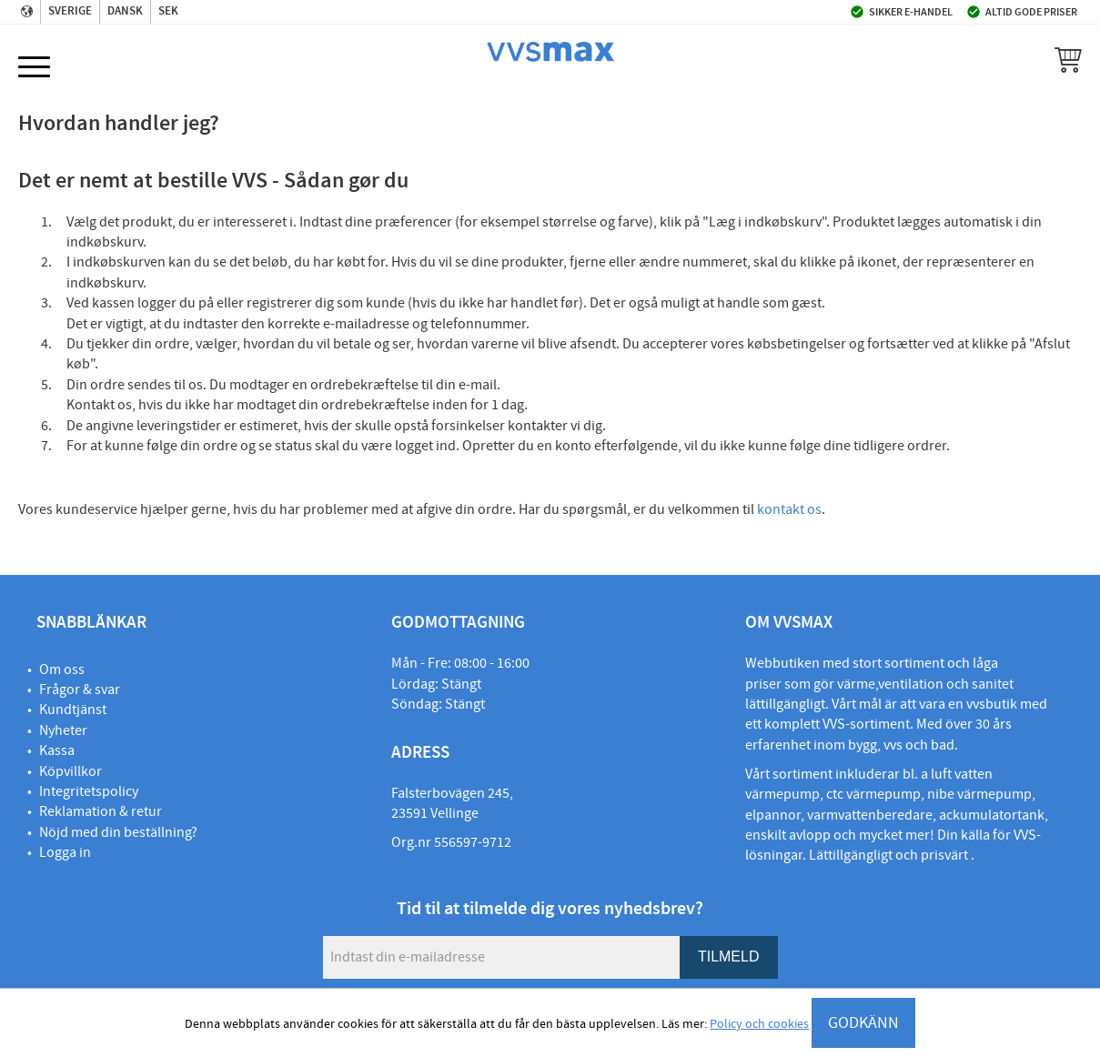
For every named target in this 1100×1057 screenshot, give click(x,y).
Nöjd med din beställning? (118, 832)
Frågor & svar (79, 689)
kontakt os (789, 509)
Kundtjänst (72, 709)
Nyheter (63, 730)
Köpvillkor (70, 771)
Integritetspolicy (88, 791)
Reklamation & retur (100, 811)
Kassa (57, 750)
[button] (34, 68)
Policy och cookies (759, 1024)
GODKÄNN (863, 1022)
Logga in (65, 852)
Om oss (62, 669)
